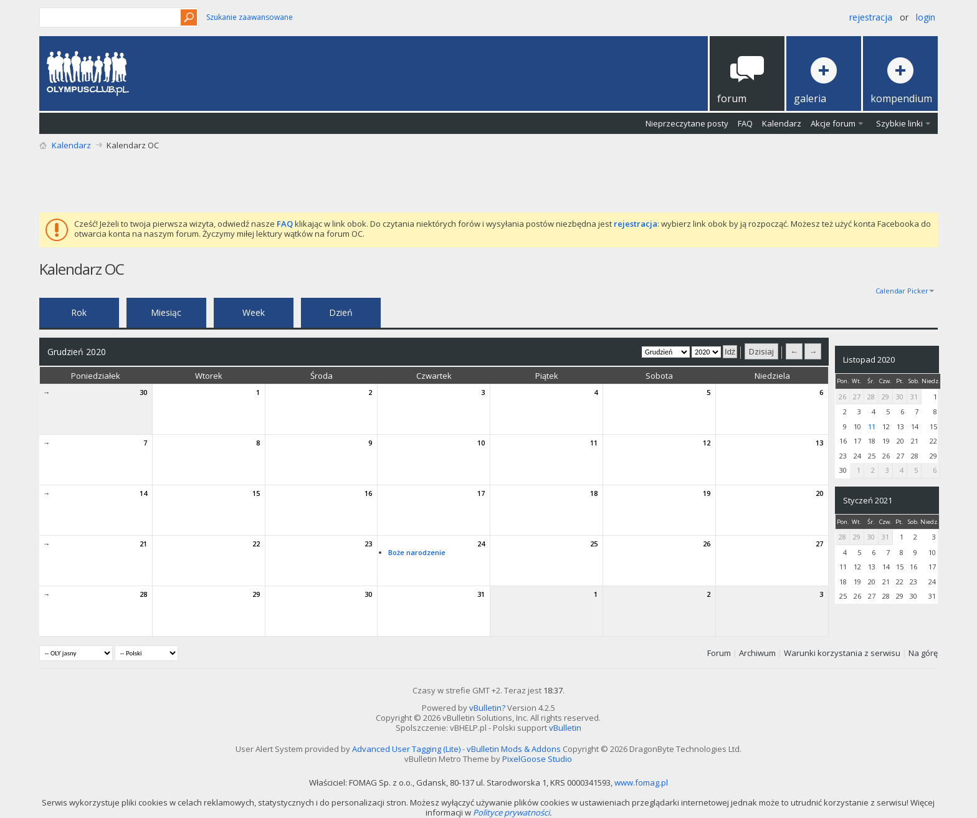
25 (594, 543)
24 (481, 543)
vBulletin (565, 727)
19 (706, 493)
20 (819, 493)
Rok (79, 312)
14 (143, 493)
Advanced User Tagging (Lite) (406, 748)
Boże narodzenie (417, 552)
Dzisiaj (761, 351)
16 (368, 493)
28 (143, 594)
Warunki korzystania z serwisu (842, 653)
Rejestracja (870, 17)
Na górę (923, 653)
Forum (719, 653)
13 (819, 442)
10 (481, 442)
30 (143, 392)
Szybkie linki (899, 123)
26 (706, 543)
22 (256, 543)
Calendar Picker (901, 290)
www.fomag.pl (641, 782)
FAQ (745, 123)
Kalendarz (781, 123)
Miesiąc (166, 312)
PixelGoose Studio (537, 758)
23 (368, 543)
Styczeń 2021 (867, 500)
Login (925, 17)
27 (819, 543)
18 (594, 493)
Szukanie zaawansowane (249, 17)
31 (481, 594)
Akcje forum (833, 123)
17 (481, 493)
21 (143, 543)
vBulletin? (487, 707)
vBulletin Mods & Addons (514, 748)
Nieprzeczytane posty (687, 123)
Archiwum (757, 653)
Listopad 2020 (869, 359)
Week (253, 312)
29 (256, 594)
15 (256, 493)
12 (706, 442)
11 (594, 442)
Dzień (341, 312)
